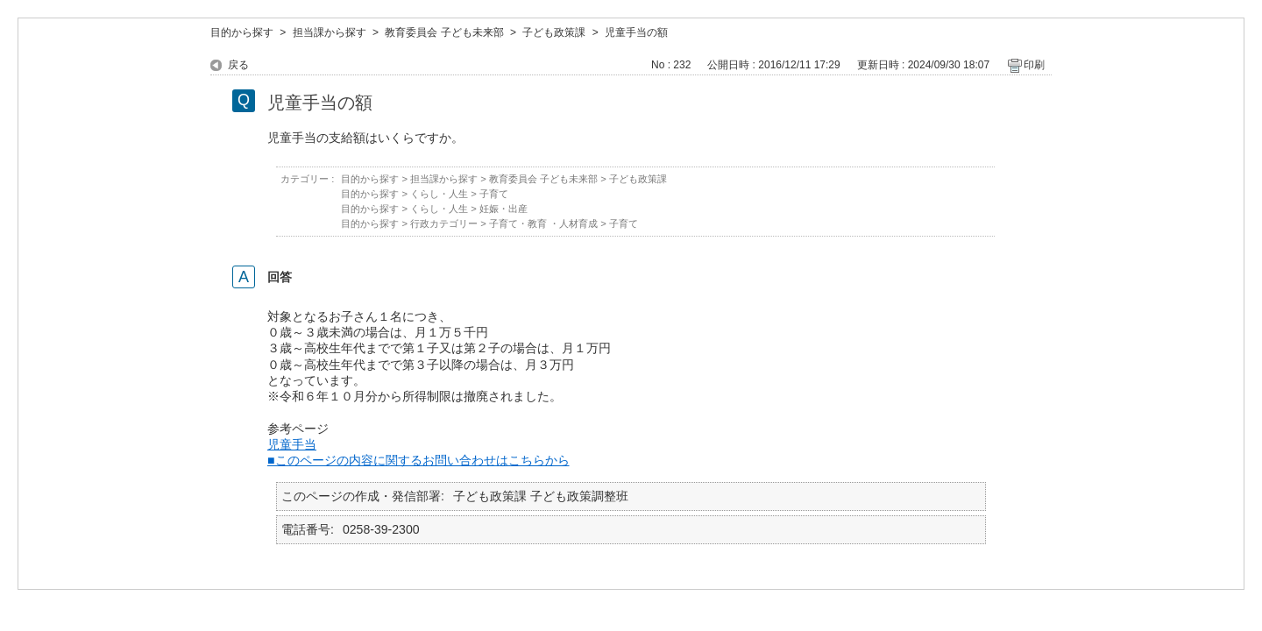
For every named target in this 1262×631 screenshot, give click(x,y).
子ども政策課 (553, 32)
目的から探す (241, 32)
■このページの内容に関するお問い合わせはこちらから (418, 460)
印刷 (1034, 65)
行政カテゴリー (444, 223)
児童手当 (291, 444)
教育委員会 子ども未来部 (444, 32)
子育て (493, 193)
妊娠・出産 (503, 208)
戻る (238, 65)
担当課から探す (329, 32)
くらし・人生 (439, 193)
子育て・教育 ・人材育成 (543, 223)
